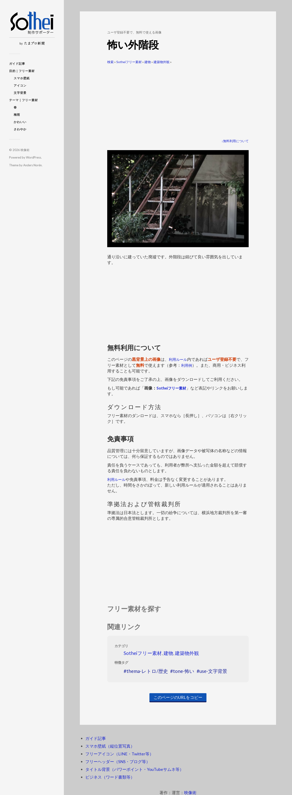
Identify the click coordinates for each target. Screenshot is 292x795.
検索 (110, 62)
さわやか (20, 129)
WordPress (33, 157)
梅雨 (17, 114)
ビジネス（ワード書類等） (110, 777)
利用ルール (179, 359)
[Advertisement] (178, 100)
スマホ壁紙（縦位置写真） (110, 746)
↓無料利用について (235, 141)
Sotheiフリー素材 (129, 62)
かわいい (20, 122)
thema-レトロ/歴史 (147, 671)
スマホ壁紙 (22, 78)
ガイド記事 (17, 63)
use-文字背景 (213, 671)
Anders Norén (32, 165)
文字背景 (20, 93)
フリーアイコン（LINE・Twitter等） (119, 753)
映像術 (25, 150)
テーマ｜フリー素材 (23, 100)
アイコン (20, 85)
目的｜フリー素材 (22, 71)
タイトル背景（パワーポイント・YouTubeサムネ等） (134, 769)
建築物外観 (161, 62)
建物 (147, 62)
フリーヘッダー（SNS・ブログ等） (117, 761)
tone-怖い (183, 671)
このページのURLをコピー (178, 697)
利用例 (191, 365)
